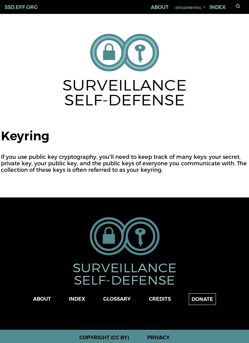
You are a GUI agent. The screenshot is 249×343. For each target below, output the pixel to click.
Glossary (117, 299)
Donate (202, 299)
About (160, 7)
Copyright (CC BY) (104, 338)
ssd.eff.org (21, 7)
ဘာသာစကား (188, 7)
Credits (160, 299)
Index (217, 7)
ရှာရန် (238, 6)
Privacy (158, 338)
